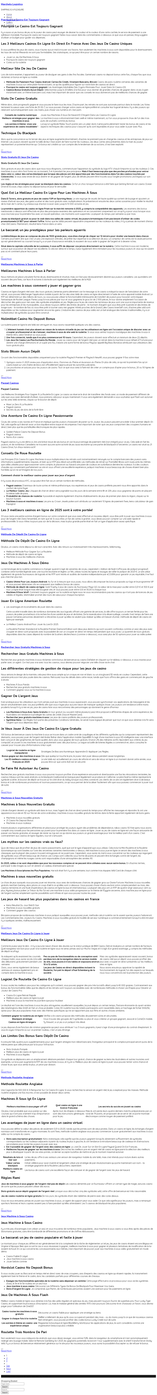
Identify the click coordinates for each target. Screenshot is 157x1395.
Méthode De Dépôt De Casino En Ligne (23, 534)
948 (8, 1366)
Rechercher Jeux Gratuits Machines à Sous (25, 647)
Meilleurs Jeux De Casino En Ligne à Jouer (25, 933)
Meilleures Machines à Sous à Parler (22, 264)
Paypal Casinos (10, 383)
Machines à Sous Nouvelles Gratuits (22, 798)
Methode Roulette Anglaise (17, 1077)
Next (8, 1368)
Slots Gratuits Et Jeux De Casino (20, 157)
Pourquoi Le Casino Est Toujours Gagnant (25, 20)
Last (8, 1371)
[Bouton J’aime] (2, 375)
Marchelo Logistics (12, 4)
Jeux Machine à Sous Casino (17, 1216)
